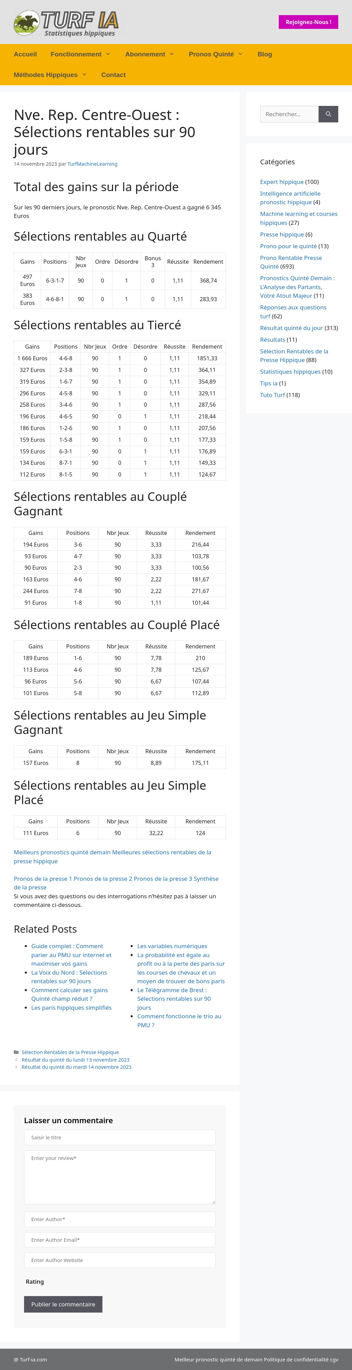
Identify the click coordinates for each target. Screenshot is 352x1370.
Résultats (272, 339)
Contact (113, 74)
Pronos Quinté (220, 54)
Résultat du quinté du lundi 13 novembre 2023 (76, 1059)
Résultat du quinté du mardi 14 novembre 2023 (76, 1067)
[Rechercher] (328, 114)
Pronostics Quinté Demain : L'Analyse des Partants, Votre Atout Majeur (297, 286)
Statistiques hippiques (290, 371)
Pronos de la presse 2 (103, 879)
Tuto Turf (272, 395)
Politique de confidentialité (296, 1359)
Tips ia (269, 383)
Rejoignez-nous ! (308, 22)
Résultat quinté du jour (291, 328)
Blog (264, 54)
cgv (334, 1359)
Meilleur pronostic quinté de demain (219, 1359)
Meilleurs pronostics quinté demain (62, 852)
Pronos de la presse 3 (163, 879)
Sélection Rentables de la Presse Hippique (70, 1052)
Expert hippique (282, 182)
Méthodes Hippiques (54, 75)
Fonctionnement (85, 54)
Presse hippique (282, 234)
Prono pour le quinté (288, 246)
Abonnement (153, 54)
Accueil (25, 54)
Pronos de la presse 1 (43, 879)
